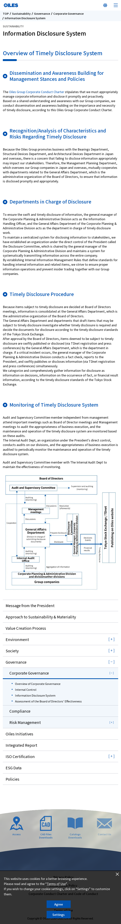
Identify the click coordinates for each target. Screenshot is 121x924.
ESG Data (13, 767)
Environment (17, 639)
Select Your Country (105, 5)
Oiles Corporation (11, 5)
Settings (58, 914)
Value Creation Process (26, 628)
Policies (12, 779)
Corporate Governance (68, 13)
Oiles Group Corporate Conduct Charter (36, 91)
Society (12, 650)
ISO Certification (20, 756)
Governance (42, 13)
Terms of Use (56, 883)
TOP (6, 13)
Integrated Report (21, 745)
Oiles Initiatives (19, 734)
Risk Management (25, 722)
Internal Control (25, 689)
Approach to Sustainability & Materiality (41, 617)
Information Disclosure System (35, 695)
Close (117, 874)
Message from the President (30, 605)
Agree (58, 904)
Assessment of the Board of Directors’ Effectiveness (48, 701)
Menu (115, 5)
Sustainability (21, 13)
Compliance (19, 711)
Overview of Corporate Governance (37, 683)
